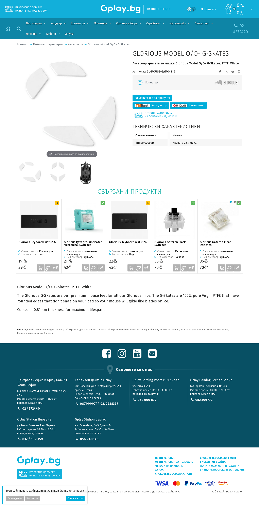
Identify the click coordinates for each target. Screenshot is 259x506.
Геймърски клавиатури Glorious (46, 329)
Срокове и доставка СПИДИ (173, 473)
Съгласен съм (75, 498)
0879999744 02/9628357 (99, 404)
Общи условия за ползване (174, 461)
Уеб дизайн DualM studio (227, 491)
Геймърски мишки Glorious (121, 329)
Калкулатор (151, 105)
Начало (23, 44)
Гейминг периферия (48, 44)
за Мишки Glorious (169, 329)
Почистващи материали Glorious (35, 333)
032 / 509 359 (32, 439)
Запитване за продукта (152, 98)
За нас (159, 469)
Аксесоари (75, 44)
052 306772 (203, 400)
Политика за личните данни (219, 465)
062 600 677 (147, 400)
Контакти (210, 9)
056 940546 (89, 439)
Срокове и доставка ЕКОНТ (218, 457)
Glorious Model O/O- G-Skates (109, 44)
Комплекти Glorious (217, 329)
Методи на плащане (169, 465)
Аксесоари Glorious (147, 329)
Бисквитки (32, 498)
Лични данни (14, 498)
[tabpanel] (39, 236)
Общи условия (165, 457)
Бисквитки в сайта (213, 461)
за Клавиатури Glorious (193, 329)
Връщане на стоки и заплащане (222, 469)
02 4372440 (31, 408)
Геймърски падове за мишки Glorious (85, 329)
